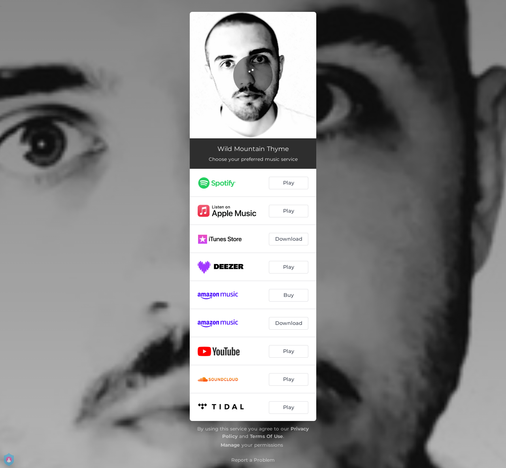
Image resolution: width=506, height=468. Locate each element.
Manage (230, 445)
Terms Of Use (266, 436)
